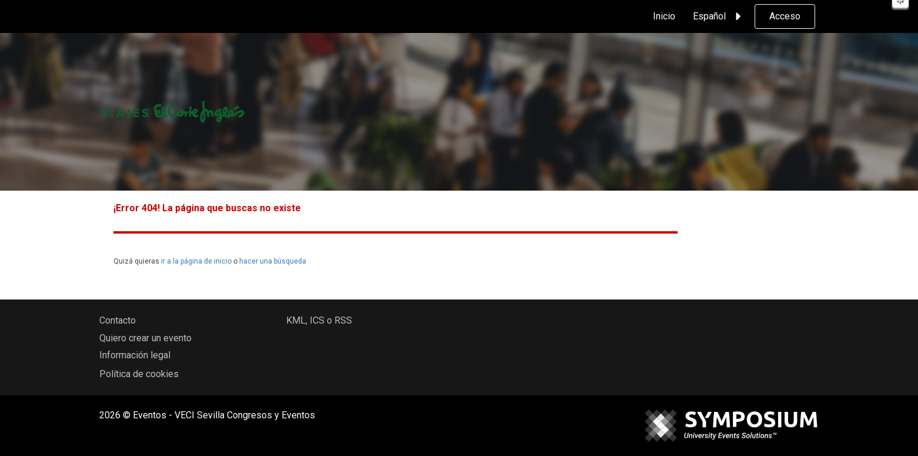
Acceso (784, 16)
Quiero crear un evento (145, 338)
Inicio (664, 16)
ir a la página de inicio (196, 261)
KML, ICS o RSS (319, 320)
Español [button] (719, 16)
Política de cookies (139, 374)
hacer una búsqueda (272, 261)
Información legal (134, 355)
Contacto (117, 320)
